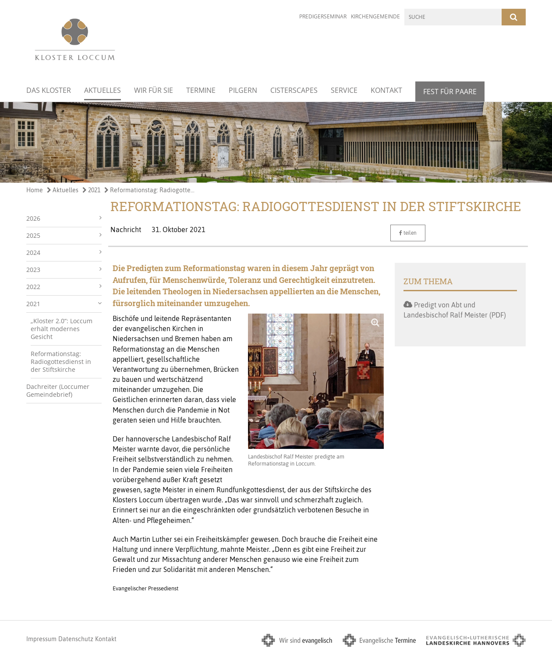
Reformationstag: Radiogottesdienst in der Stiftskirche (61, 361)
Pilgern (243, 90)
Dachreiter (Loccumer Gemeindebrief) (57, 390)
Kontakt (386, 90)
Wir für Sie (153, 90)
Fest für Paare (450, 91)
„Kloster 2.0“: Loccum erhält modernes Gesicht (61, 329)
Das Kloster (48, 90)
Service (344, 90)
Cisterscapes (294, 90)
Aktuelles (102, 90)
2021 (91, 190)
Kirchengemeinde (375, 16)
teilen (408, 233)
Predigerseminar (323, 16)
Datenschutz (75, 638)
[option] (276, 142)
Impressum (41, 638)
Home (34, 190)
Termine (201, 90)
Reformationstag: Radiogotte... (149, 190)
